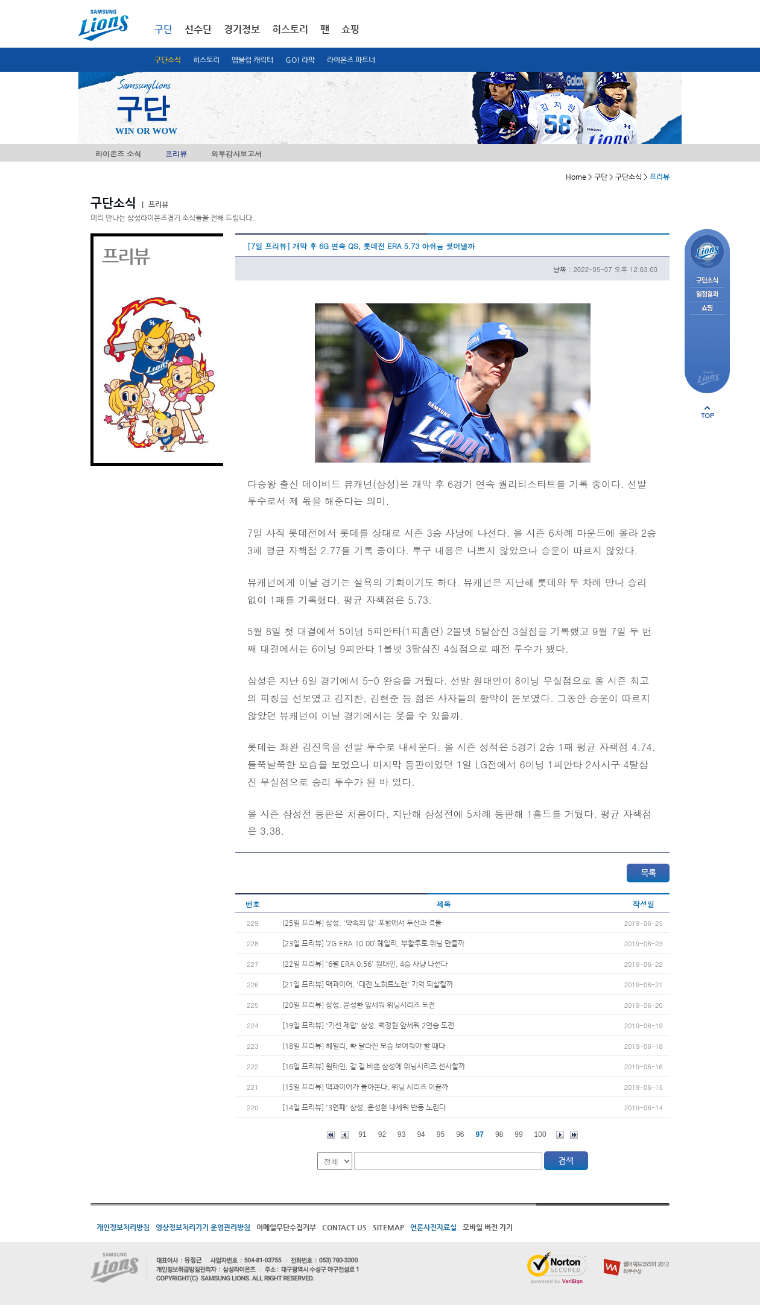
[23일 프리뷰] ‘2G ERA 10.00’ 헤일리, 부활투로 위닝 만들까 (373, 943)
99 (518, 1134)
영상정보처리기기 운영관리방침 (203, 1227)
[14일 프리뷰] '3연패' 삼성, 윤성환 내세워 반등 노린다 (364, 1107)
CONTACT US (344, 1227)
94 (421, 1134)
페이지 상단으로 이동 (707, 412)
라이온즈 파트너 (351, 59)
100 (540, 1134)
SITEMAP (388, 1227)
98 (499, 1134)
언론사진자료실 (433, 1227)
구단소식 (167, 59)
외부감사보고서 (236, 153)
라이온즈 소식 (118, 153)
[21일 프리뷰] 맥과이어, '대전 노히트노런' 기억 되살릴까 (367, 984)
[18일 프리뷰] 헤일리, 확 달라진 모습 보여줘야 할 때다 (363, 1046)
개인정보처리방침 (123, 1227)
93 (401, 1134)
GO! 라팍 (300, 59)
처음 (331, 1135)
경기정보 (242, 29)
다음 (560, 1135)
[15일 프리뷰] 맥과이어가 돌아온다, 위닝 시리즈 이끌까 (365, 1087)
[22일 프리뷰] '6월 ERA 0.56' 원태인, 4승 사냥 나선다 (365, 964)
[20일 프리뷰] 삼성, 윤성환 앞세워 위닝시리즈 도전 (358, 1005)
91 (362, 1134)
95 (441, 1134)
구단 (163, 29)
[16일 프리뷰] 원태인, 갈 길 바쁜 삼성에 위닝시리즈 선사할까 (373, 1066)
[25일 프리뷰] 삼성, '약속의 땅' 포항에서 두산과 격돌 (362, 923)
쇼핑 (350, 29)
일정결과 (707, 295)
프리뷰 (176, 153)
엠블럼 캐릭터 (252, 59)
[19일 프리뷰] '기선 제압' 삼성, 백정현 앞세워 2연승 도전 (368, 1025)
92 (382, 1134)
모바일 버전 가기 (488, 1227)
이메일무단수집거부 (286, 1227)
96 (460, 1134)
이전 (345, 1135)
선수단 (198, 29)
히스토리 (206, 59)
